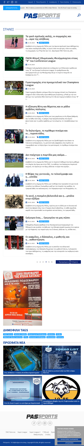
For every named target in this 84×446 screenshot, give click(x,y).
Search (79, 15)
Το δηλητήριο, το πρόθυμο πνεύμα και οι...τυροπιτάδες (42, 139)
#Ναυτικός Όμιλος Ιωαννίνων (13, 337)
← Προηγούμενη (63, 262)
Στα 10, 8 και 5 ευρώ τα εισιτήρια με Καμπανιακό (22, 390)
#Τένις (26, 337)
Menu (5, 15)
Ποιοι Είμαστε (41, 2)
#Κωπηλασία (51, 337)
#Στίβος (58, 334)
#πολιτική (60, 337)
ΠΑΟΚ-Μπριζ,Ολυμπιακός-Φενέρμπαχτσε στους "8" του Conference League (42, 66)
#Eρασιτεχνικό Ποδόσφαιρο (37, 334)
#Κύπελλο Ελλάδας (20, 334)
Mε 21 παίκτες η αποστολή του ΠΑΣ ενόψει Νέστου (42, 8)
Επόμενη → (75, 262)
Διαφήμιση (53, 2)
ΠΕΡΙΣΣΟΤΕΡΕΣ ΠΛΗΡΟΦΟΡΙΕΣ (69, 439)
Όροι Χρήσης (64, 2)
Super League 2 (35, 432)
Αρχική (30, 2)
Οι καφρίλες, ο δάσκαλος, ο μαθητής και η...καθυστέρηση (42, 245)
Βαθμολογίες (38, 434)
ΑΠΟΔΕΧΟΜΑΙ (69, 443)
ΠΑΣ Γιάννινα (10, 432)
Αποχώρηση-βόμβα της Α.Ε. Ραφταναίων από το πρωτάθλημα (61, 390)
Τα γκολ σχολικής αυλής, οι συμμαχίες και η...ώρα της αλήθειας (42, 43)
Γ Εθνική (46, 432)
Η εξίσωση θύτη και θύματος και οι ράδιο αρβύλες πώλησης (42, 115)
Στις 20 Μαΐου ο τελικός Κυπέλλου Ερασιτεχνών (22, 360)
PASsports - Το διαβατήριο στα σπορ (42, 16)
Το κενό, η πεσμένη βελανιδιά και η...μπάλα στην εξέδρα (42, 203)
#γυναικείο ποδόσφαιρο (37, 337)
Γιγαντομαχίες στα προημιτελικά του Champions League (42, 90)
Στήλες (47, 434)
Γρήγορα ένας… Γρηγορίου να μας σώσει (42, 223)
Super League (22, 432)
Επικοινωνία (77, 2)
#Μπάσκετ (51, 334)
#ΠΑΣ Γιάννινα (8, 334)
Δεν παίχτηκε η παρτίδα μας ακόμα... (42, 160)
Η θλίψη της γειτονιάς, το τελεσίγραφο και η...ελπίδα (42, 181)
